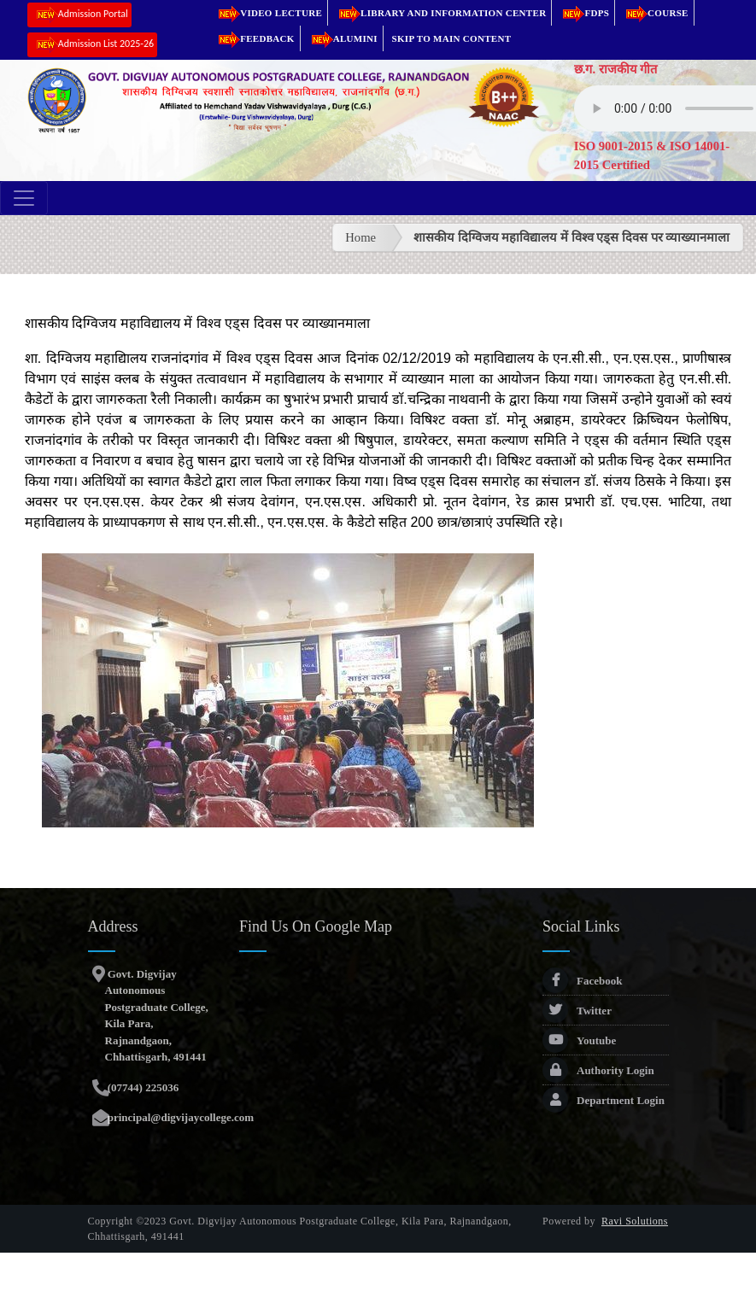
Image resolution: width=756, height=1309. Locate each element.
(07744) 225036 (142, 1087)
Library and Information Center (439, 13)
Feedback (254, 38)
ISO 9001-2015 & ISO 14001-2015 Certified (652, 155)
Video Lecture (267, 13)
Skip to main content (452, 38)
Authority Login (598, 1070)
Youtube (579, 1040)
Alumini (342, 38)
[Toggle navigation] (24, 198)
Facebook (582, 980)
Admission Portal (79, 15)
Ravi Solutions (634, 1221)
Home (360, 237)
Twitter (577, 1010)
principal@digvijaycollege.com (180, 1117)
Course (654, 13)
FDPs (583, 13)
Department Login (603, 1100)
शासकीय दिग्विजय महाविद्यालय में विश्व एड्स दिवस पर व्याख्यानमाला (571, 237)
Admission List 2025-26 (92, 45)
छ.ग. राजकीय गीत (616, 69)
